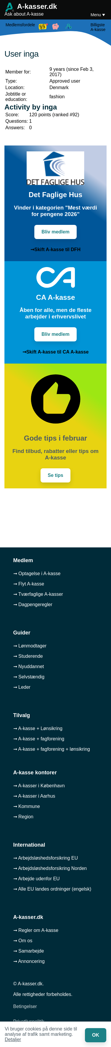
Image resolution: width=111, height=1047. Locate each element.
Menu (96, 14)
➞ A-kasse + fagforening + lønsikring (51, 749)
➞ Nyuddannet (28, 666)
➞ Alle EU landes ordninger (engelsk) (52, 888)
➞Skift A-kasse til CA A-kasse (55, 351)
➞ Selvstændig (29, 676)
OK (95, 1035)
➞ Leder (21, 687)
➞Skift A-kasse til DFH (55, 249)
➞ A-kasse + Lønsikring (37, 728)
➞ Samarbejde (28, 950)
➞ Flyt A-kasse (28, 583)
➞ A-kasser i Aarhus (34, 796)
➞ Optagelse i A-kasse (37, 573)
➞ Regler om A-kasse (36, 930)
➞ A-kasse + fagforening (39, 738)
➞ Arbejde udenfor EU (36, 878)
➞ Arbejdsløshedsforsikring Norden (50, 868)
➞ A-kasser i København (39, 785)
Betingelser (25, 1006)
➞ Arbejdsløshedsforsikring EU (45, 857)
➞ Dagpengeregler (32, 604)
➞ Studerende (28, 656)
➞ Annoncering (29, 961)
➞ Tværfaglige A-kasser (38, 594)
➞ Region (23, 816)
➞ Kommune (26, 806)
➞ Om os (23, 940)
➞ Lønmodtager (30, 645)
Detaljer (13, 1039)
